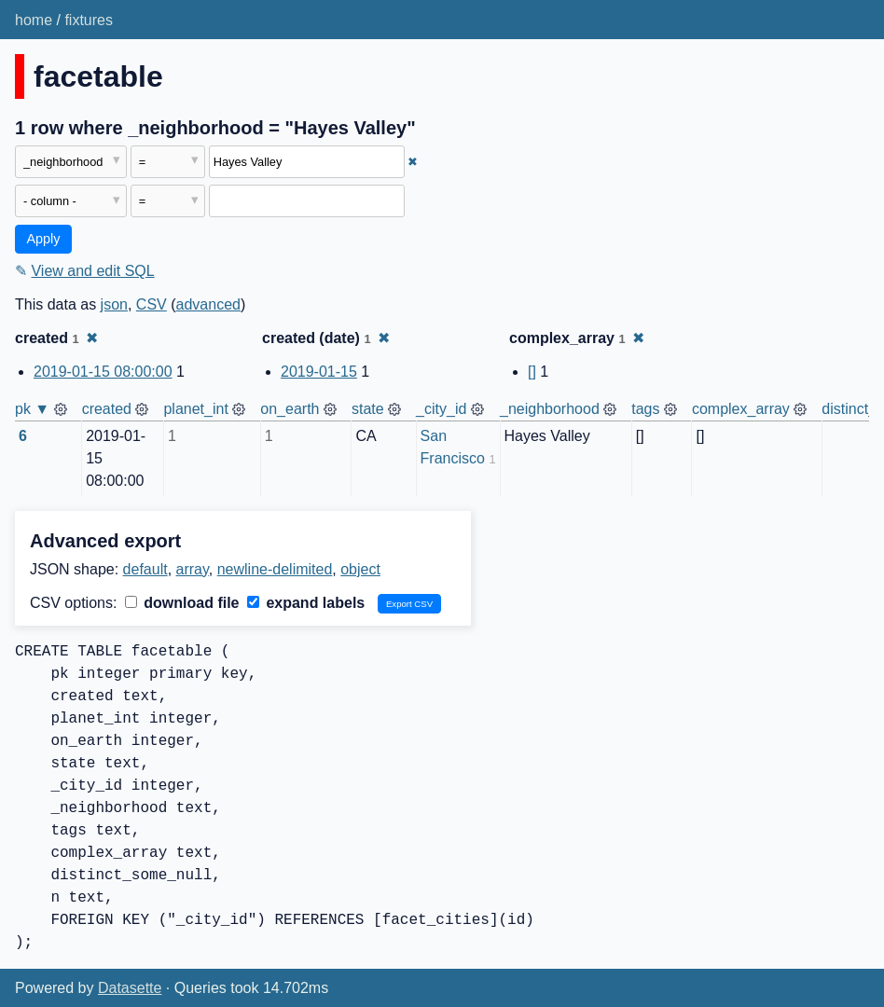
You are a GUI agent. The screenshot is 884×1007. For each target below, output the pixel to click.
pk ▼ (32, 409)
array (192, 569)
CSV (151, 304)
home (33, 20)
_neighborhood (550, 409)
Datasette (129, 988)
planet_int (195, 409)
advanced (208, 304)
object (360, 569)
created (106, 409)
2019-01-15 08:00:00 (103, 371)
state (368, 409)
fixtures (88, 20)
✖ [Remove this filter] (412, 162)
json (114, 304)
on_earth (289, 409)
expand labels (306, 603)
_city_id (441, 409)
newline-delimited (275, 569)
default (145, 569)
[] (532, 371)
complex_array (741, 409)
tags (645, 409)
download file (182, 603)
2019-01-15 (319, 371)
